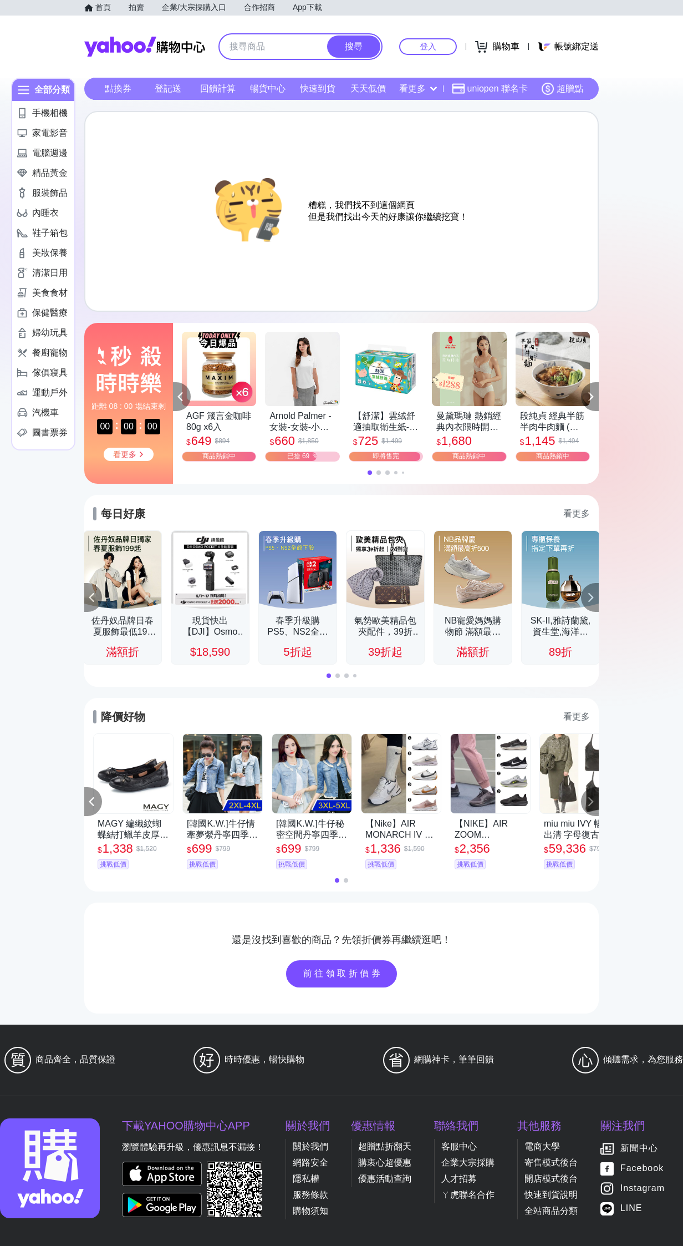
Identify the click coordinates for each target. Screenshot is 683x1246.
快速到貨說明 (551, 1194)
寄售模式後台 (551, 1162)
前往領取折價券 (343, 973)
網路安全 (310, 1162)
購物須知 (310, 1210)
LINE (631, 1208)
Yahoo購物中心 (144, 46)
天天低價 (368, 88)
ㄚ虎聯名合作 (468, 1194)
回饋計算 (218, 88)
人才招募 (459, 1178)
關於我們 (310, 1146)
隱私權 (306, 1178)
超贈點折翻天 (384, 1146)
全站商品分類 (551, 1210)
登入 (428, 46)
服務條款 (310, 1194)
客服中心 (459, 1146)
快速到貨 (317, 88)
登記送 (168, 88)
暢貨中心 (268, 88)
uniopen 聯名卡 (490, 88)
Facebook (642, 1168)
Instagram (642, 1188)
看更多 (418, 88)
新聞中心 (639, 1148)
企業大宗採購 (468, 1162)
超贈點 (562, 88)
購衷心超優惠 (384, 1162)
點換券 (118, 88)
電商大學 (542, 1146)
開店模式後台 (551, 1178)
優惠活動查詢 (384, 1178)
